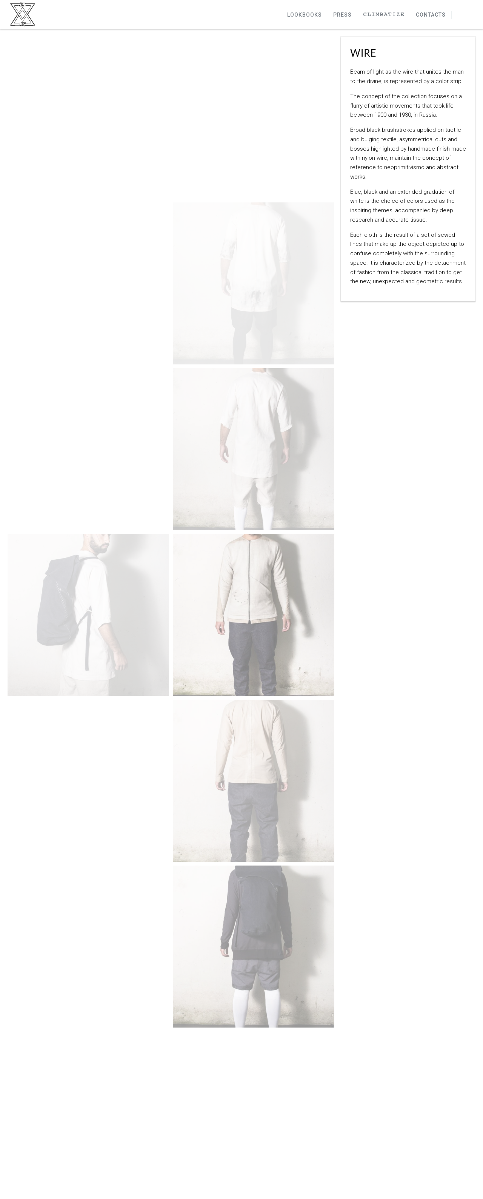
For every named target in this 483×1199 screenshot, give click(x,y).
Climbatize (384, 14)
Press (342, 15)
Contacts (431, 15)
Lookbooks (304, 15)
